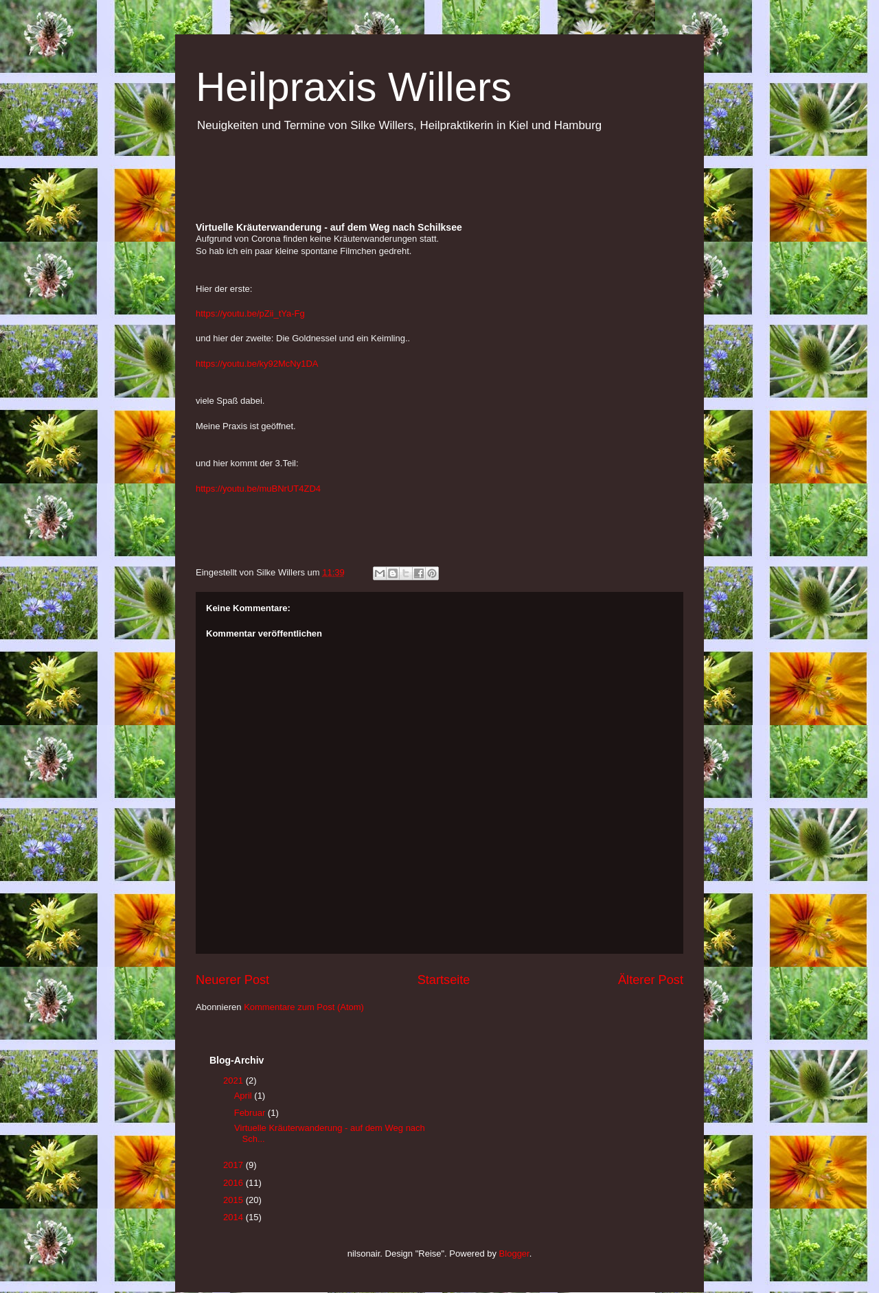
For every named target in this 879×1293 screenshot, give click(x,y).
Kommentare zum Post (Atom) (304, 1007)
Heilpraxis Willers (354, 87)
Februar (251, 1113)
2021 (234, 1080)
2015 (234, 1200)
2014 (234, 1217)
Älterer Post (650, 980)
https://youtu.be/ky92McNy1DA (257, 363)
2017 (234, 1165)
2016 (234, 1183)
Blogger (514, 1253)
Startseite (444, 980)
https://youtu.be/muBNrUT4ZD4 (258, 488)
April (244, 1095)
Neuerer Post (232, 980)
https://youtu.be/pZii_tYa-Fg (250, 313)
